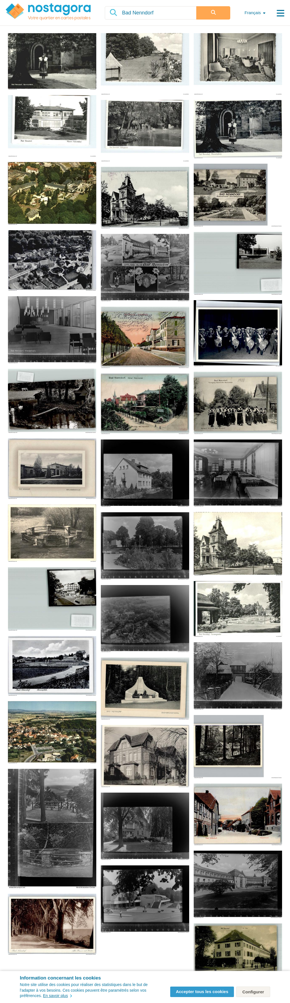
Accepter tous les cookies (202, 991)
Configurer (253, 991)
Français (252, 12)
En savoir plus (57, 995)
